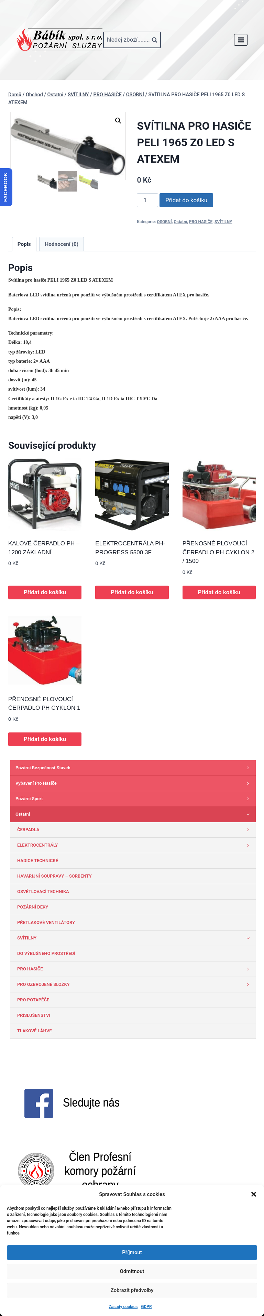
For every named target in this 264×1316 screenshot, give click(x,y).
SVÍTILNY (223, 221)
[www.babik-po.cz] (59, 40)
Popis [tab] (24, 244)
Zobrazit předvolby (132, 1290)
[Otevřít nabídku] (241, 39)
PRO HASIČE (200, 221)
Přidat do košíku (186, 200)
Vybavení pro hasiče (133, 783)
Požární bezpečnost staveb (133, 768)
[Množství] (147, 200)
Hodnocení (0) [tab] (62, 244)
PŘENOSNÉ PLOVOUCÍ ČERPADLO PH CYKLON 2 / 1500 (218, 552)
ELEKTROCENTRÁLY (134, 845)
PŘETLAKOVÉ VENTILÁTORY (46, 922)
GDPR (146, 1306)
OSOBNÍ (164, 221)
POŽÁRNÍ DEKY (32, 907)
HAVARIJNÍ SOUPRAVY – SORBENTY (54, 876)
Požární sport (133, 799)
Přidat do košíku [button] (45, 592)
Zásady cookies (123, 1306)
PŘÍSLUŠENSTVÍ (33, 1015)
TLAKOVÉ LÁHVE (34, 1030)
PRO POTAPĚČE (33, 999)
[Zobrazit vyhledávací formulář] (132, 40)
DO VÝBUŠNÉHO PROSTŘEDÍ (46, 953)
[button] (253, 1194)
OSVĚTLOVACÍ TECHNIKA (43, 891)
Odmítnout (132, 1271)
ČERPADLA (134, 830)
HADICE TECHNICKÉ (37, 860)
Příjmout (132, 1252)
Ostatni (180, 221)
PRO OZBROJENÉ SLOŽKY (134, 984)
